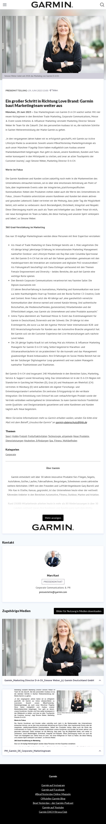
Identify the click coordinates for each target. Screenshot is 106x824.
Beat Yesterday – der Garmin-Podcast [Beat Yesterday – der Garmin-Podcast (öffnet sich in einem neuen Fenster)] (53, 802)
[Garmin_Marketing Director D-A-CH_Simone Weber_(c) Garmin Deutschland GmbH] (53, 647)
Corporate (11, 454)
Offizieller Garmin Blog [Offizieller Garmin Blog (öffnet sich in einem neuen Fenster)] (53, 798)
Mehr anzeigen (53, 517)
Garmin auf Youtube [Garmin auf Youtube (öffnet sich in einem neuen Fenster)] (53, 807)
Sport (8, 436)
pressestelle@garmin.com (53, 592)
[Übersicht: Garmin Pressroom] (52, 5)
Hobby (15, 436)
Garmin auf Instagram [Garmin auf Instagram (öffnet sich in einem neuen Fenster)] (53, 785)
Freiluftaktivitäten (37, 436)
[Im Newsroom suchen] (102, 4)
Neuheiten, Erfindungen (36, 440)
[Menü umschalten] (5, 4)
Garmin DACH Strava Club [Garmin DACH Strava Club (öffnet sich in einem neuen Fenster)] (53, 811)
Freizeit (23, 436)
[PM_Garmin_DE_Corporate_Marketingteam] (53, 717)
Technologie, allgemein (60, 436)
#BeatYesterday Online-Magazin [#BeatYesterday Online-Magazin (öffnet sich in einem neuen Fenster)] (53, 794)
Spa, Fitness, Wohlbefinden (63, 440)
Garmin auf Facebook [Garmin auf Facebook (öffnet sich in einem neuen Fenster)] (53, 789)
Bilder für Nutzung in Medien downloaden (78, 611)
